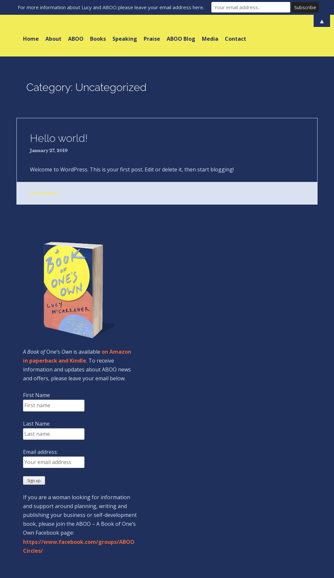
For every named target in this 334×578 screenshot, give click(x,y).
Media (210, 38)
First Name (36, 395)
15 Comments (44, 192)
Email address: (40, 452)
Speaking (124, 38)
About (53, 38)
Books (98, 38)
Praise (152, 38)
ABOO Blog (181, 38)
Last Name (36, 423)
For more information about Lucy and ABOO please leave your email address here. (111, 7)
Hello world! (59, 138)
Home (31, 38)
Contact (235, 38)
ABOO (76, 38)
